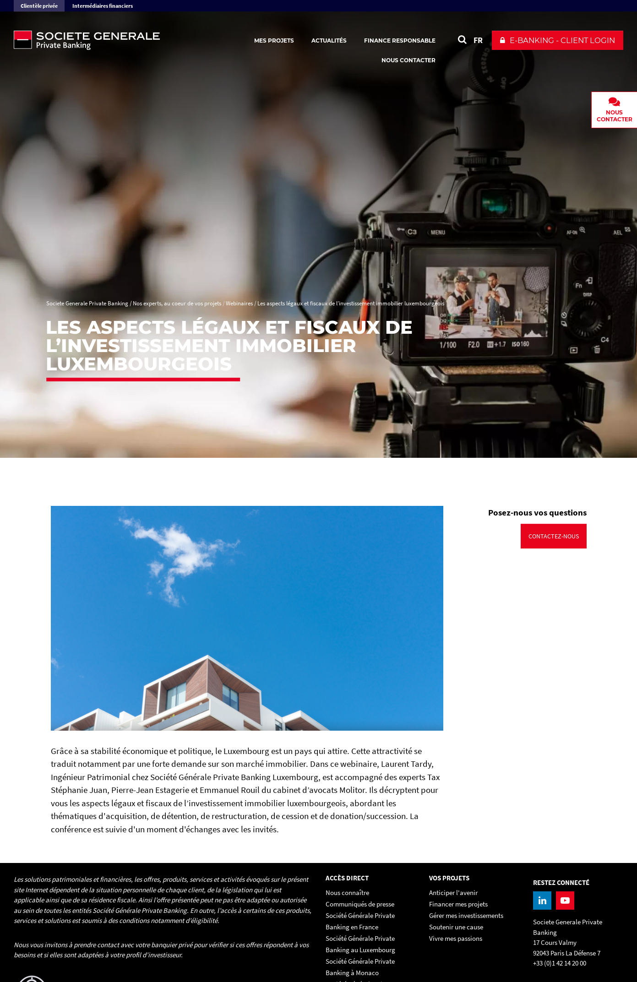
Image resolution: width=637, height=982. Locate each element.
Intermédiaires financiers (102, 5)
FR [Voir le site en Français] (478, 40)
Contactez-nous (553, 536)
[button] (557, 40)
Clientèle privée (39, 5)
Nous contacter (408, 60)
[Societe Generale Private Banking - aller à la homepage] (114, 40)
